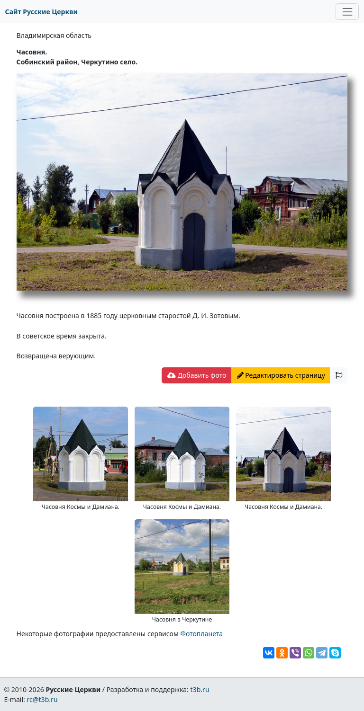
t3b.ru (200, 689)
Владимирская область (54, 35)
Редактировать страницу (281, 375)
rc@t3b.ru (42, 699)
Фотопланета (201, 633)
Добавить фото (196, 375)
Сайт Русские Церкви (41, 11)
